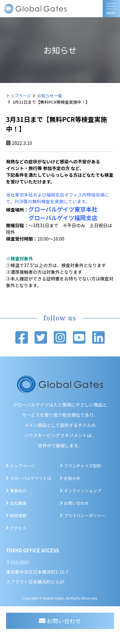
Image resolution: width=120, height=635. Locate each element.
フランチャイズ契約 (82, 466)
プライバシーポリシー (85, 515)
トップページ (18, 96)
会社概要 (18, 503)
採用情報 (18, 515)
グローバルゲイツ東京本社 (62, 209)
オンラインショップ (82, 491)
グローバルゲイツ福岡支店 (62, 217)
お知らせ (72, 478)
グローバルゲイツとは (31, 478)
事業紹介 (18, 491)
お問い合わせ (76, 503)
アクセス (18, 528)
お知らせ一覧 (49, 96)
